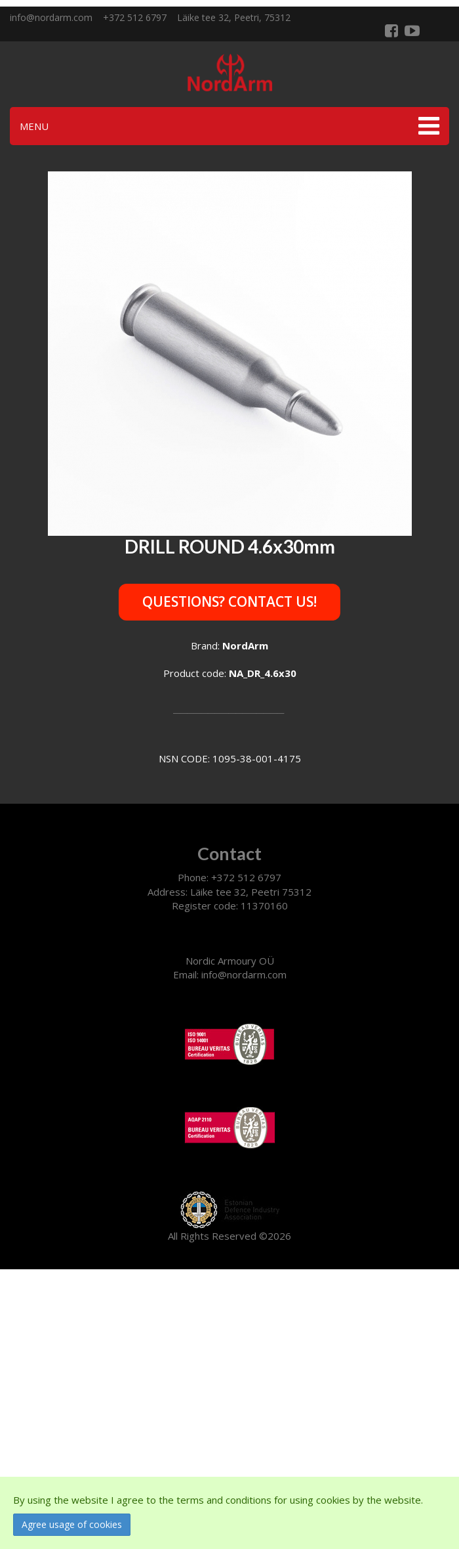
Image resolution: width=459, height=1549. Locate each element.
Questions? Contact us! (229, 601)
